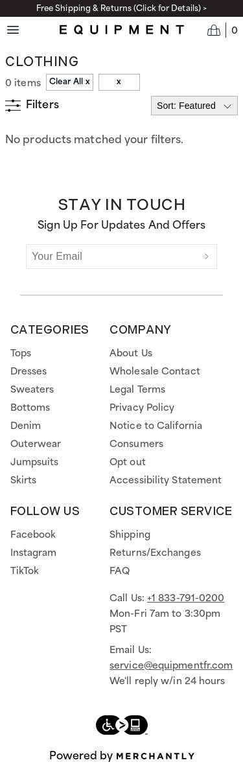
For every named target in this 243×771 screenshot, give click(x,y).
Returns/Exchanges (155, 553)
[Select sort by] (194, 105)
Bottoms (30, 408)
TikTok (25, 571)
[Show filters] (32, 105)
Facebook (33, 535)
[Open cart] (222, 30)
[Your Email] (112, 256)
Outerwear (36, 444)
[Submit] (206, 256)
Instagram (33, 553)
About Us (131, 353)
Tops (20, 353)
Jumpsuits (34, 462)
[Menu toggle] (13, 30)
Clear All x (69, 82)
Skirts (23, 480)
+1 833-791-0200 (186, 598)
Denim (25, 426)
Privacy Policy (142, 408)
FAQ (120, 571)
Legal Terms (137, 390)
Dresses (28, 371)
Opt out (128, 462)
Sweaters (32, 390)
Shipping (130, 535)
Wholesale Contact (155, 371)
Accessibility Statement (166, 480)
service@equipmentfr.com (171, 666)
